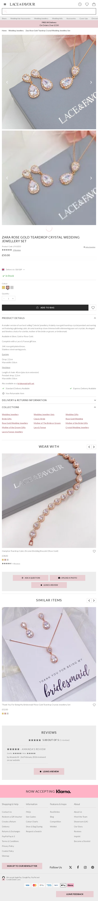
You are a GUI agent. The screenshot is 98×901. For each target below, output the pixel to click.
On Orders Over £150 (49, 23)
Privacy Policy (8, 846)
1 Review (17, 250)
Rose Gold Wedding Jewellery (15, 423)
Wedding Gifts (72, 414)
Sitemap (5, 856)
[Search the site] (52, 11)
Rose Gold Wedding (74, 418)
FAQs (28, 812)
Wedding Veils (57, 18)
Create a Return (9, 821)
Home (4, 30)
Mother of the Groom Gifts (14, 427)
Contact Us (7, 812)
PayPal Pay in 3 (8, 836)
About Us (78, 812)
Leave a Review (49, 585)
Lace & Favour (40, 427)
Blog (52, 817)
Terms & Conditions (10, 841)
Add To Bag (45, 307)
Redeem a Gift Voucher (12, 817)
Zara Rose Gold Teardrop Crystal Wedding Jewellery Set (48, 30)
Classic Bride (39, 418)
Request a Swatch (34, 831)
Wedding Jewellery (41, 18)
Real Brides (55, 812)
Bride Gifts (7, 418)
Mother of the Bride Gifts (77, 423)
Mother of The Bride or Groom (47, 423)
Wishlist (53, 826)
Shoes (4, 18)
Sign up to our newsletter (22, 866)
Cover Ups (84, 18)
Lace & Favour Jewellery (12, 431)
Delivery (5, 826)
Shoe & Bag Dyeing (34, 826)
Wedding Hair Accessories (20, 18)
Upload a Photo (67, 578)
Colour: (5, 284)
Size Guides (31, 817)
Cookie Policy (8, 851)
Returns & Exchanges (11, 831)
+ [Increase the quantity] (13, 298)
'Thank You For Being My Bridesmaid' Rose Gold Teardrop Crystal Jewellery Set (36, 704)
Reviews (77, 831)
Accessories (71, 18)
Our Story (78, 826)
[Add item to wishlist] (93, 307)
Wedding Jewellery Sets (44, 414)
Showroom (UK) (81, 821)
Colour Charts (32, 821)
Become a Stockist (82, 841)
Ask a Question (89, 247)
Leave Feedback (74, 894)
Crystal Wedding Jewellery (77, 427)
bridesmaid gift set (26, 383)
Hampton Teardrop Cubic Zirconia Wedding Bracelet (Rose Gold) (30, 551)
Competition (55, 821)
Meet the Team (80, 817)
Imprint (77, 836)
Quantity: (5, 294)
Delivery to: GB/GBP (13, 270)
